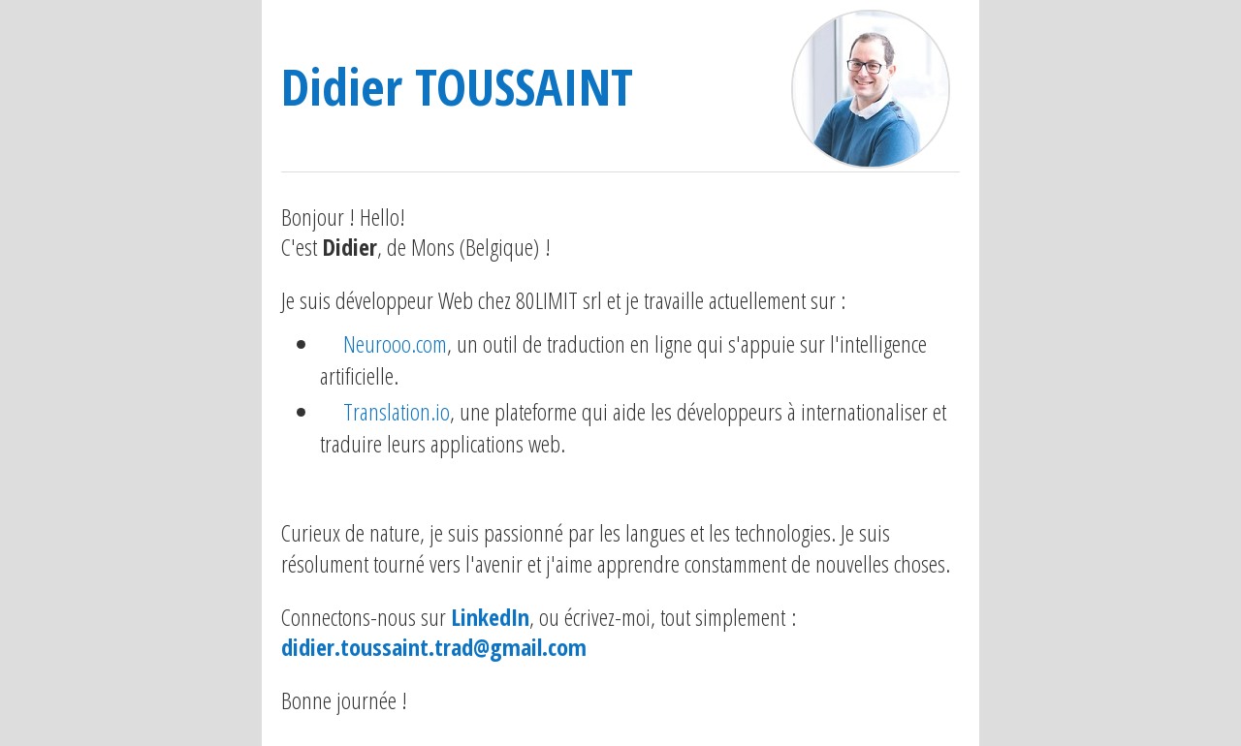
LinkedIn (490, 617)
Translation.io (396, 411)
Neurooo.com (395, 343)
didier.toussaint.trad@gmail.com (434, 647)
